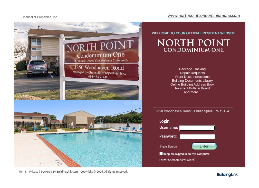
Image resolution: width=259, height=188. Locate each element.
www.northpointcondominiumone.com (204, 15)
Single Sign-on (168, 146)
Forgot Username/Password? (177, 160)
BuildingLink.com (67, 171)
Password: (168, 136)
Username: (168, 127)
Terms (22, 171)
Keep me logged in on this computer (184, 154)
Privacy (33, 171)
